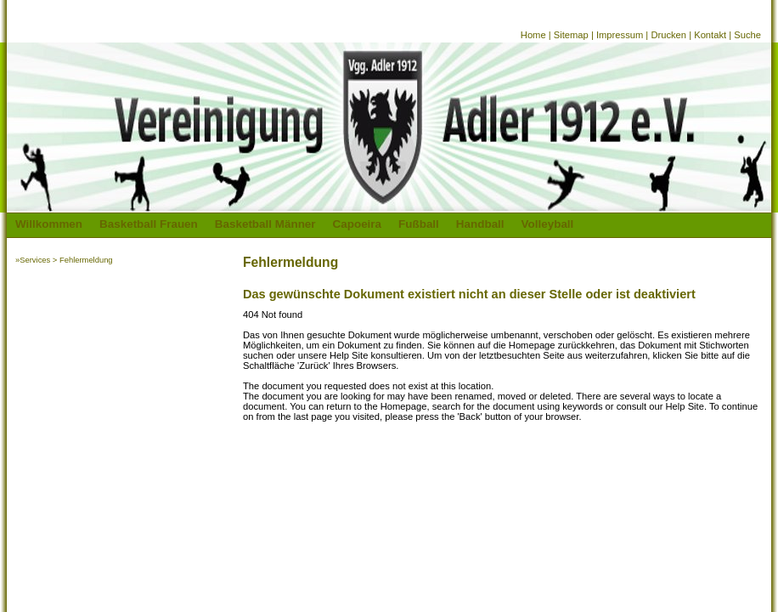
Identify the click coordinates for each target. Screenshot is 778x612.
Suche (747, 35)
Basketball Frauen (148, 224)
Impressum (619, 35)
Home (533, 35)
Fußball (418, 224)
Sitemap (571, 35)
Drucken (668, 35)
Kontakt (710, 35)
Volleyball (547, 224)
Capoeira (357, 224)
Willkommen (48, 224)
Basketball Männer (265, 224)
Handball (480, 224)
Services (35, 259)
